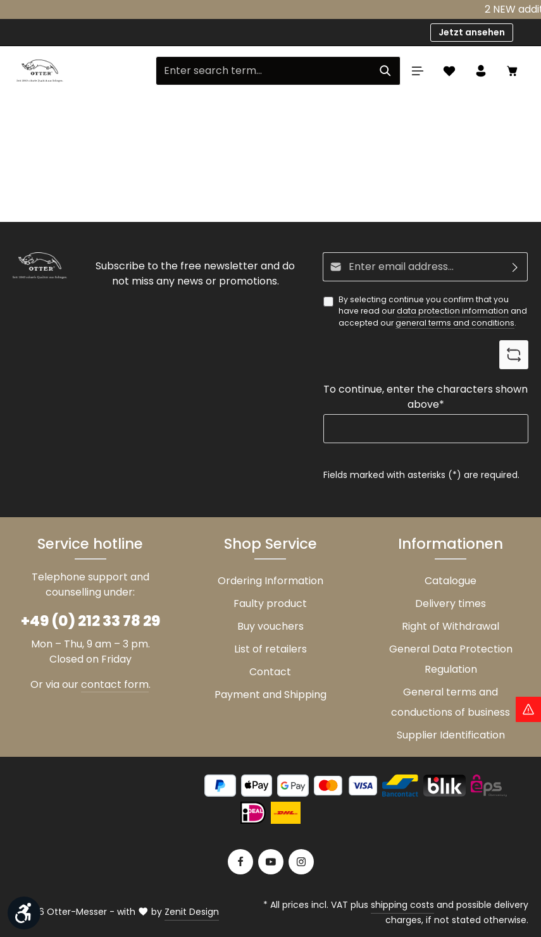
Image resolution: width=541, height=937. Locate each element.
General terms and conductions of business (450, 702)
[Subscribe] (515, 266)
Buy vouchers (270, 626)
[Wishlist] (449, 70)
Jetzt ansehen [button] (471, 32)
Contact (270, 671)
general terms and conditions (454, 322)
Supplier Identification (451, 735)
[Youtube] (270, 861)
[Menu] (417, 70)
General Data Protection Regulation (451, 659)
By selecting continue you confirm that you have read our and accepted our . (433, 311)
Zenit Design (192, 911)
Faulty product (270, 603)
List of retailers (270, 649)
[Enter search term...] (263, 70)
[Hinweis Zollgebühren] (528, 709)
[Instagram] (301, 861)
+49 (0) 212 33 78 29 (90, 621)
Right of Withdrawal (450, 626)
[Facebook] (240, 861)
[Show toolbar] (24, 913)
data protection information (453, 311)
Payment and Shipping (270, 694)
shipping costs (402, 904)
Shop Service (270, 544)
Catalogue (450, 580)
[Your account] (480, 70)
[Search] (386, 70)
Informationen (450, 544)
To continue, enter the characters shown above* (425, 397)
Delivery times (450, 603)
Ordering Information (270, 580)
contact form (115, 684)
